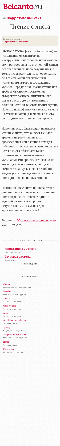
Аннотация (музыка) (20, 249)
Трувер (6, 327)
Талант (6, 298)
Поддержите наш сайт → (26, 18)
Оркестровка (9, 305)
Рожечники (8, 349)
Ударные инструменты (14, 334)
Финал (6, 284)
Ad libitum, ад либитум (14, 320)
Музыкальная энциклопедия (36, 220)
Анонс (6, 313)
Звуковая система (18, 256)
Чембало (7, 291)
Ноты (6, 342)
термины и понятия (15, 41)
